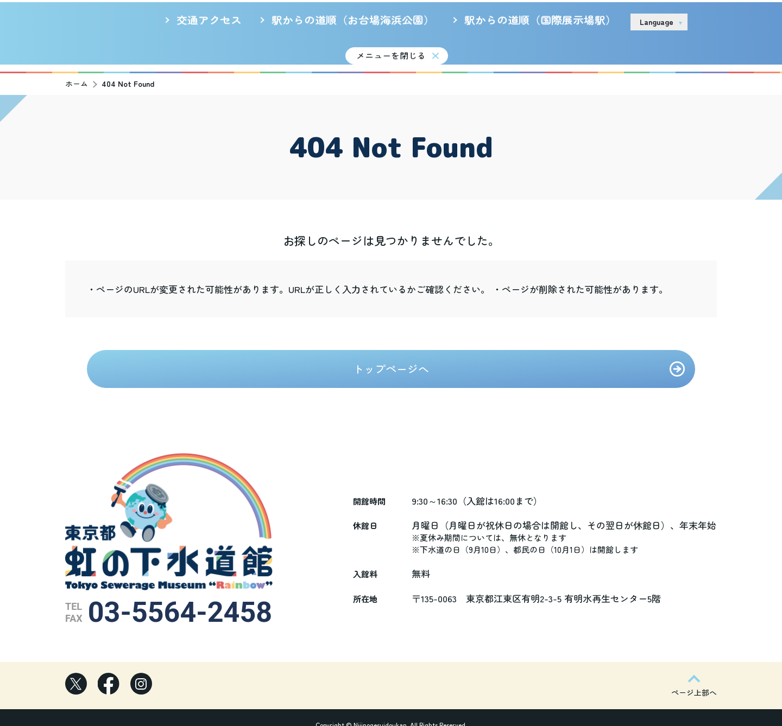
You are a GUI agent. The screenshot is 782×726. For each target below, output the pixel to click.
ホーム (76, 77)
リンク (608, 21)
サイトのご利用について (541, 21)
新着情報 (299, 50)
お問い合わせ (726, 21)
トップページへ (391, 362)
